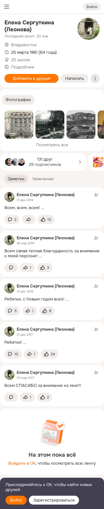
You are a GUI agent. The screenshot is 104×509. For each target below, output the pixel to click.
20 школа (20, 60)
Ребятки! (13, 342)
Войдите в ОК (21, 463)
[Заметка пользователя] (52, 201)
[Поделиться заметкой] (28, 219)
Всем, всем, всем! (22, 207)
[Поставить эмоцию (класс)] (45, 219)
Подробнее (22, 67)
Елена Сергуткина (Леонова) (29, 26)
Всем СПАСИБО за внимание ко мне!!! (42, 385)
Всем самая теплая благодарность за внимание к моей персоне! (52, 253)
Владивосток (24, 45)
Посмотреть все (52, 145)
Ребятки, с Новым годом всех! (34, 299)
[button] (18, 100)
